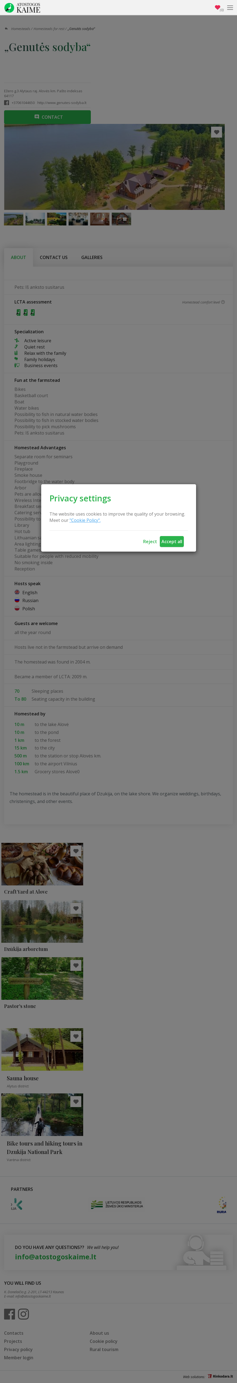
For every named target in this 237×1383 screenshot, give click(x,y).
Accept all (171, 542)
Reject (150, 542)
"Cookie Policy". (85, 520)
